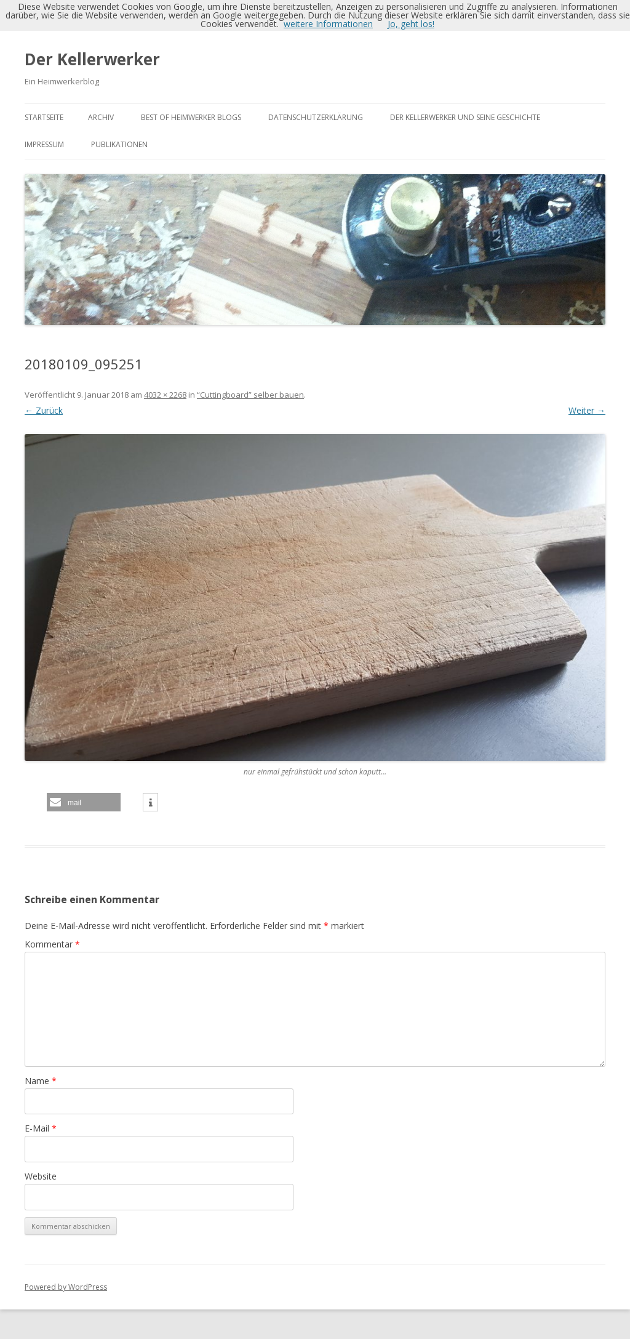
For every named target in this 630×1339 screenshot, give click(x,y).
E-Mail (41, 1128)
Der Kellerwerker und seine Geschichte (465, 117)
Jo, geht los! (411, 24)
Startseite (44, 117)
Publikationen (119, 144)
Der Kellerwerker (92, 59)
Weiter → (586, 410)
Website (41, 1176)
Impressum (44, 144)
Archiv (101, 117)
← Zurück (44, 410)
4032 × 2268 (165, 394)
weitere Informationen (328, 24)
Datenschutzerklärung (315, 117)
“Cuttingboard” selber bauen (250, 394)
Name (41, 1081)
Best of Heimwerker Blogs (191, 117)
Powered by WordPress (66, 1287)
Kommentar (52, 944)
